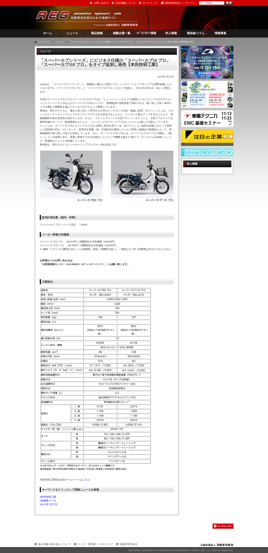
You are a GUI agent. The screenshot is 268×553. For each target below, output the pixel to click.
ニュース (72, 33)
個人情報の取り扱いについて (54, 544)
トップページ (44, 42)
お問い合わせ (101, 2)
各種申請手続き (129, 544)
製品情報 (97, 33)
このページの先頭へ (223, 526)
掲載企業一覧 (121, 33)
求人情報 (171, 33)
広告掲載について (126, 2)
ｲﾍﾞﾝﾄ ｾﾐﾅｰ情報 (146, 33)
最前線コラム (196, 33)
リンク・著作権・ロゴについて (95, 544)
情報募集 (220, 33)
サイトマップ (150, 2)
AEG (81, 17)
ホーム (47, 33)
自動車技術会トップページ (180, 2)
